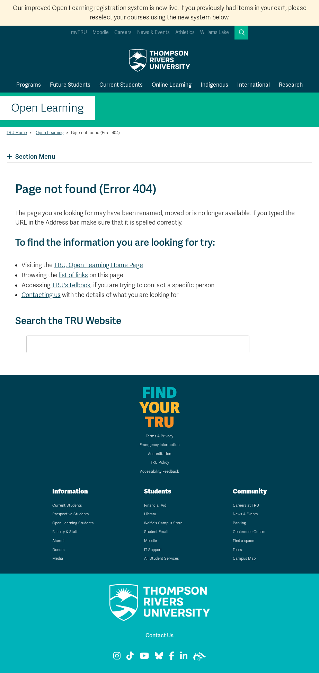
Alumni (58, 541)
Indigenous (214, 84)
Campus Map (244, 558)
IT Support (153, 550)
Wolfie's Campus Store (163, 523)
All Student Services (161, 558)
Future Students (70, 84)
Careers (123, 32)
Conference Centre (249, 532)
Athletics (185, 32)
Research (291, 84)
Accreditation (159, 454)
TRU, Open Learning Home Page (98, 265)
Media (57, 558)
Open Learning (47, 108)
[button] (241, 33)
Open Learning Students (73, 523)
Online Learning (172, 84)
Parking (239, 523)
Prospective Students (70, 514)
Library (150, 514)
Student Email (156, 532)
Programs (28, 84)
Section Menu (31, 156)
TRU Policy (159, 462)
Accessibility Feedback (159, 471)
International (253, 84)
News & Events (153, 32)
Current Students (121, 84)
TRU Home (17, 132)
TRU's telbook (71, 285)
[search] (129, 344)
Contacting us (41, 295)
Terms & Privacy (159, 436)
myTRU (79, 32)
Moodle (100, 32)
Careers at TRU (246, 505)
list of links (73, 275)
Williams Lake (214, 32)
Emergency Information (159, 445)
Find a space (243, 541)
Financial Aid (155, 505)
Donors (58, 550)
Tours (237, 550)
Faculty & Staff (65, 532)
